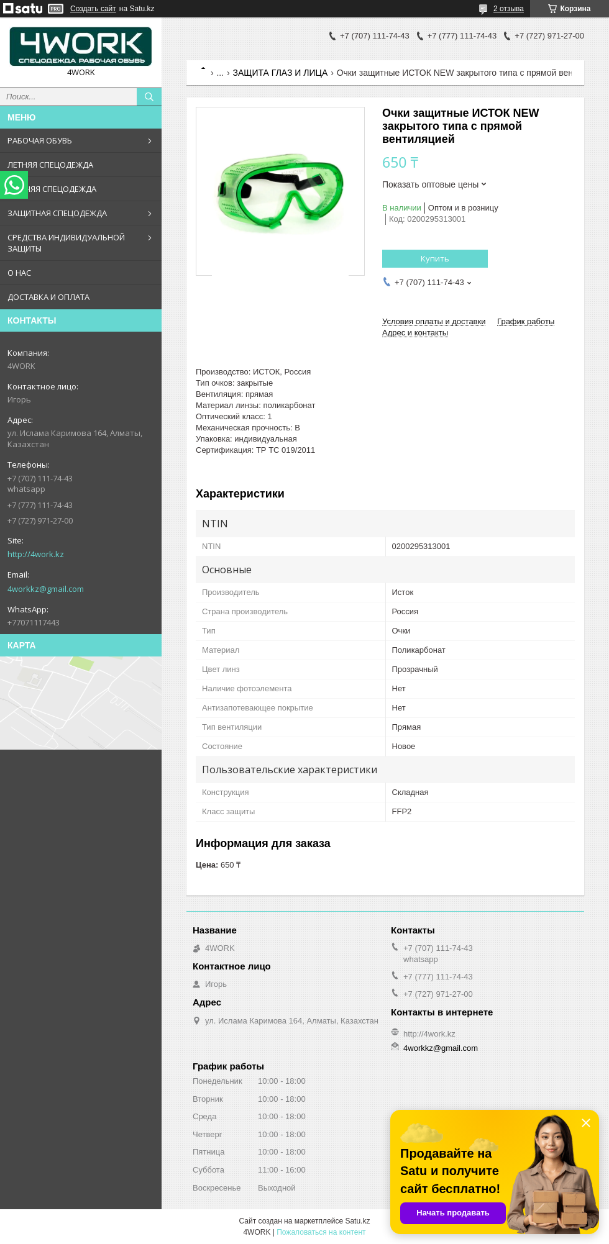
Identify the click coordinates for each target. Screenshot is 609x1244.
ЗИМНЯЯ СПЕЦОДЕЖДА (51, 188)
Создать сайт (93, 8)
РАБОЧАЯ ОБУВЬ (39, 140)
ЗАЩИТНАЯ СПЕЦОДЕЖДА (57, 213)
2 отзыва (508, 8)
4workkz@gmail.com (45, 588)
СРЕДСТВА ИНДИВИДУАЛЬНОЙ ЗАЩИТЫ (66, 243)
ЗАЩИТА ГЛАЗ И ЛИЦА (280, 73)
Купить (435, 258)
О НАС (19, 272)
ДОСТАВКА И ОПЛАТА (48, 296)
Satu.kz (357, 1221)
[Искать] (149, 97)
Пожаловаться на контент (321, 1232)
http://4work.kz (35, 554)
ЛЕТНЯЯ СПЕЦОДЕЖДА (50, 164)
